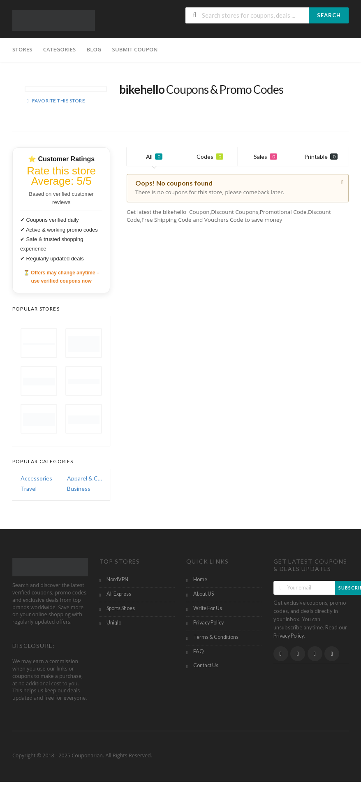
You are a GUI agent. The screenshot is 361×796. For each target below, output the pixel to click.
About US (203, 594)
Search (329, 15)
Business (78, 488)
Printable (321, 156)
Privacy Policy (208, 623)
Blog (93, 49)
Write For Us (207, 608)
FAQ (198, 651)
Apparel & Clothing (84, 478)
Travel (29, 488)
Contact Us (205, 665)
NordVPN (117, 579)
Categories (59, 49)
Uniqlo (113, 623)
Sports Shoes (120, 608)
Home (200, 579)
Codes (210, 156)
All (154, 156)
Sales (265, 156)
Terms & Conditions (215, 637)
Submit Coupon (135, 49)
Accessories (36, 478)
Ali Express (118, 594)
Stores (22, 49)
